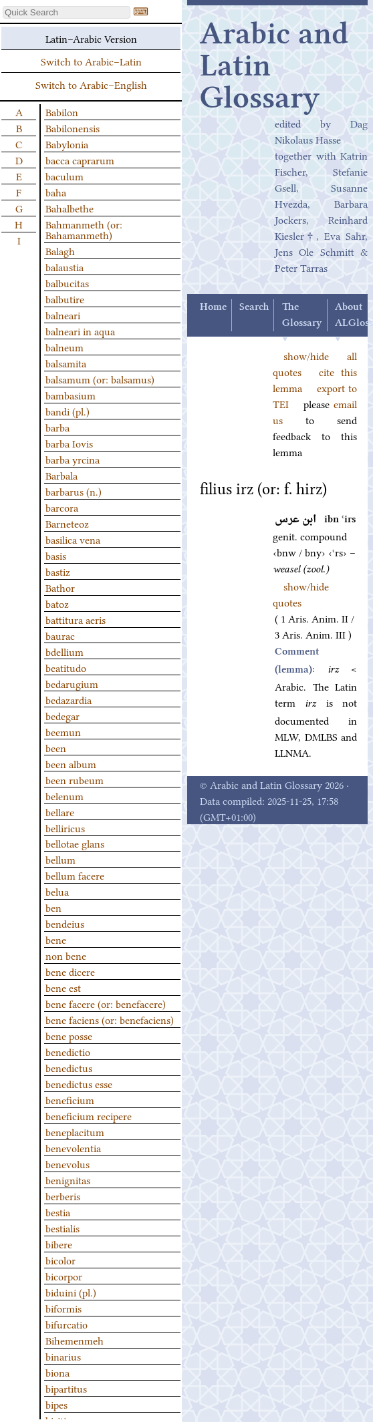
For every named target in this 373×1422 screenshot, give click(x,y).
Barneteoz (67, 523)
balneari (62, 314)
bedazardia (68, 699)
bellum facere (74, 875)
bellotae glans (74, 843)
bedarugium (71, 683)
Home (213, 307)
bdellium (64, 651)
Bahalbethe (69, 207)
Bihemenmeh (74, 1339)
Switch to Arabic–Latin (91, 60)
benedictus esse (78, 1083)
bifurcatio (66, 1323)
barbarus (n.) (73, 491)
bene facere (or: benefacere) (105, 1003)
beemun (63, 731)
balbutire (64, 298)
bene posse (68, 1035)
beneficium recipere (88, 1115)
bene (55, 939)
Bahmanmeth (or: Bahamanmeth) (83, 229)
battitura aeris (75, 619)
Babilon (61, 111)
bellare (59, 811)
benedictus (68, 1067)
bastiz (57, 571)
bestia (57, 1211)
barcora (61, 507)
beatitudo (65, 667)
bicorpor (63, 1275)
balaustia (64, 266)
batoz (57, 603)
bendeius (64, 923)
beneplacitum (74, 1131)
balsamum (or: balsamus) (99, 378)
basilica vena (72, 539)
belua (57, 891)
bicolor (60, 1259)
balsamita (65, 362)
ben (53, 907)
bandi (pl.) (67, 410)
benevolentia (73, 1147)
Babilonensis (72, 127)
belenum (64, 795)
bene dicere (70, 971)
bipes (56, 1404)
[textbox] (66, 12)
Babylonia (66, 143)
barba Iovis (69, 442)
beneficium (69, 1099)
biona (57, 1372)
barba (57, 426)
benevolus (67, 1163)
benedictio (67, 1051)
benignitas (67, 1179)
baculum (64, 175)
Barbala (61, 475)
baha (55, 191)
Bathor (60, 587)
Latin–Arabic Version (91, 38)
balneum (64, 346)
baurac (60, 635)
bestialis (62, 1227)
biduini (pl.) (70, 1291)
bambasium (70, 394)
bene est (63, 987)
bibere (58, 1243)
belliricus (65, 827)
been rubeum (74, 779)
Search (254, 307)
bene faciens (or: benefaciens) (109, 1019)
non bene (65, 955)
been (55, 747)
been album (70, 763)
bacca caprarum (79, 159)
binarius (63, 1356)
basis (55, 555)
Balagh (60, 250)
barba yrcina (72, 459)
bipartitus (66, 1388)
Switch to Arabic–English (91, 84)
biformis (63, 1307)
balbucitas (67, 282)
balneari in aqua (80, 330)
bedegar (62, 715)
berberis (62, 1195)
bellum (60, 859)
